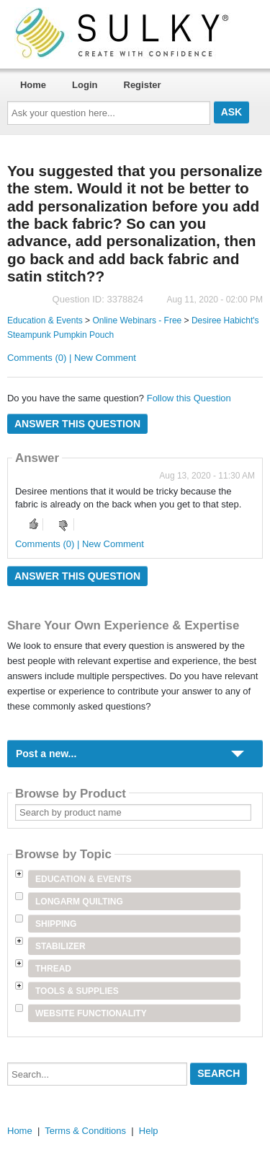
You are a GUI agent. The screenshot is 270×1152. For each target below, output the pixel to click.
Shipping (55, 924)
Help (148, 1130)
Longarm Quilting (79, 901)
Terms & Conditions (85, 1130)
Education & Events (45, 320)
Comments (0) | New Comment (71, 357)
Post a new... (46, 753)
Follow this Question (189, 398)
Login (84, 84)
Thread (53, 969)
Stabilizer (60, 946)
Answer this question (77, 423)
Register (142, 84)
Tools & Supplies (77, 991)
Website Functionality (91, 1013)
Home (33, 84)
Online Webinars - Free (136, 320)
